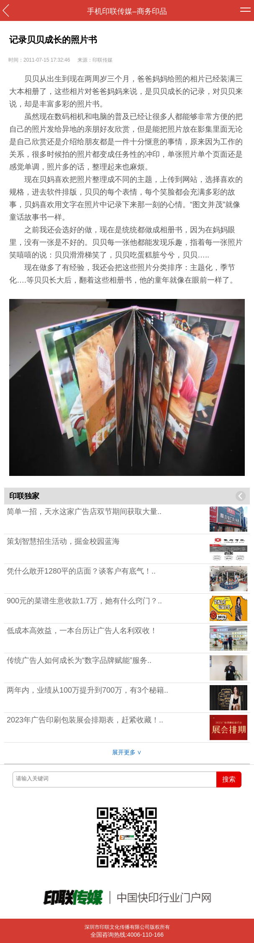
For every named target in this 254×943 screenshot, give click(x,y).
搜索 (229, 779)
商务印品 (152, 11)
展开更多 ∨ (127, 752)
